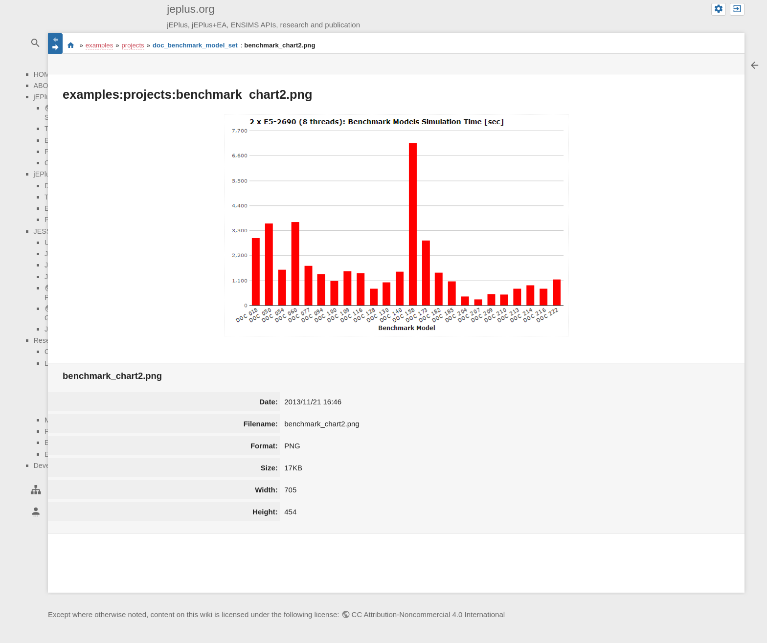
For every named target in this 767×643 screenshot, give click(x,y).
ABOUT (46, 85)
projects (133, 45)
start (71, 45)
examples (99, 45)
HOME (44, 74)
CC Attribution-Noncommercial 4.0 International (428, 614)
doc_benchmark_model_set (195, 45)
